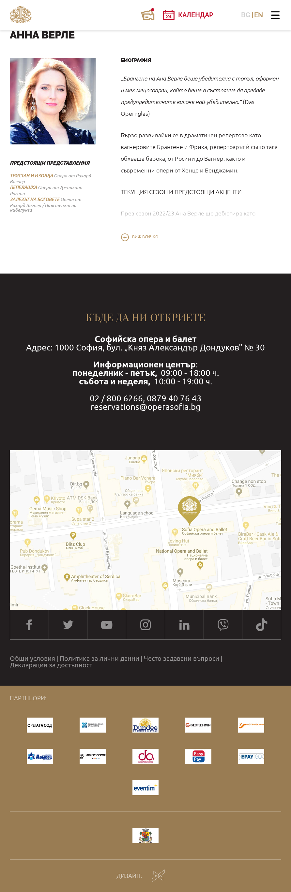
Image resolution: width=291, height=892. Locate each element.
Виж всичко (145, 237)
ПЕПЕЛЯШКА (23, 187)
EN (258, 15)
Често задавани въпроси (181, 658)
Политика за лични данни (99, 658)
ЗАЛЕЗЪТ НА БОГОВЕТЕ (34, 199)
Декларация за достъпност (51, 665)
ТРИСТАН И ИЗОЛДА (31, 175)
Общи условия (32, 658)
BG (246, 15)
